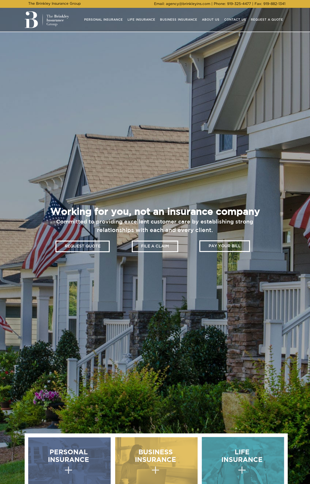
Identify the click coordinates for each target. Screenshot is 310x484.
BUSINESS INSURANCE (155, 461)
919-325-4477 (239, 4)
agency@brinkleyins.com (188, 4)
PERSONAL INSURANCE (68, 461)
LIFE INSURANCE (242, 461)
